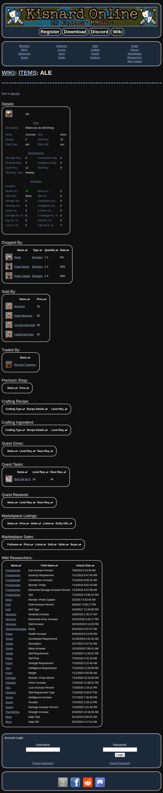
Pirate (17, 257)
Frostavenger (13, 570)
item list (15, 93)
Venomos (11, 614)
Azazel (9, 702)
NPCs (24, 49)
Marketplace (135, 53)
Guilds (134, 46)
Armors (62, 49)
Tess (8, 668)
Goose (9, 697)
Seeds (24, 57)
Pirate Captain (22, 276)
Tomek (9, 638)
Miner (9, 716)
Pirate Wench (22, 266)
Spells (61, 57)
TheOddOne (13, 712)
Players (134, 49)
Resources (24, 53)
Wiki (8, 72)
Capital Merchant (24, 334)
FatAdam (11, 677)
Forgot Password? (120, 763)
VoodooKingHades (16, 629)
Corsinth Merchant (24, 325)
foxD (8, 604)
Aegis (9, 599)
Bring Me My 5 (22, 479)
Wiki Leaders (134, 61)
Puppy (9, 633)
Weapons (61, 46)
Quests (95, 53)
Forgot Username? (43, 763)
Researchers (134, 57)
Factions (95, 57)
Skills (95, 46)
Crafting (95, 49)
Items (62, 53)
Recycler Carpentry (25, 364)
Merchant (19, 306)
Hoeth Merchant (23, 315)
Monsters (24, 46)
